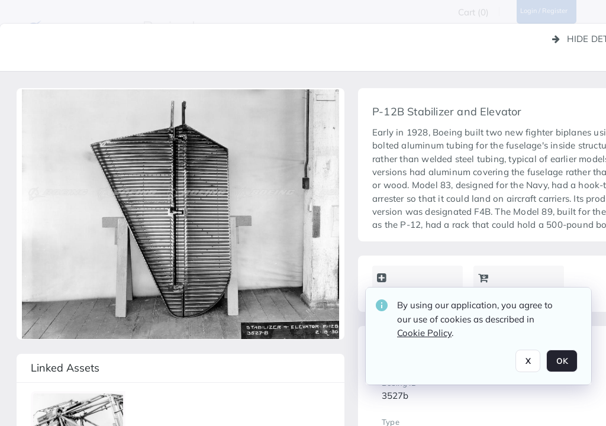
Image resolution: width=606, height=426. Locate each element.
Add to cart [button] (505, 285)
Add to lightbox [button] (413, 285)
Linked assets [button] (65, 368)
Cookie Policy (424, 332)
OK (562, 361)
